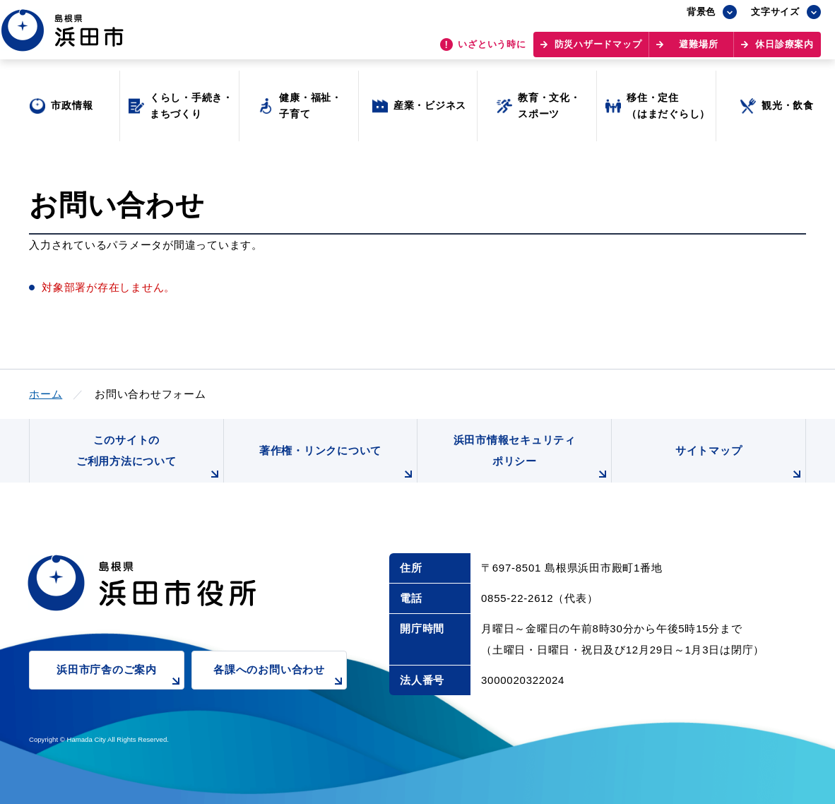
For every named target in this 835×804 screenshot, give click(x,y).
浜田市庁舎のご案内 (120, 676)
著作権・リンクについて (338, 463)
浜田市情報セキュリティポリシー (533, 458)
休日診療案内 (784, 50)
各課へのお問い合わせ (280, 676)
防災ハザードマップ (598, 50)
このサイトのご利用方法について (149, 458)
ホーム (45, 394)
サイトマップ (740, 463)
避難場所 (698, 50)
